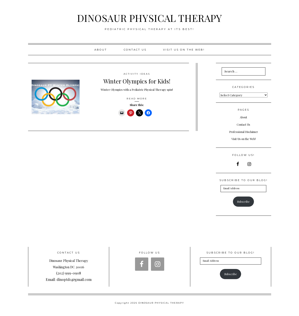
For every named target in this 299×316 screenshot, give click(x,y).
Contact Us (135, 49)
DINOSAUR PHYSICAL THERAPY (149, 17)
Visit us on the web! (184, 49)
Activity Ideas (137, 73)
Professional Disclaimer (243, 132)
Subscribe (243, 201)
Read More (136, 98)
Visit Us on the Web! (243, 139)
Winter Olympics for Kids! (136, 81)
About (100, 49)
